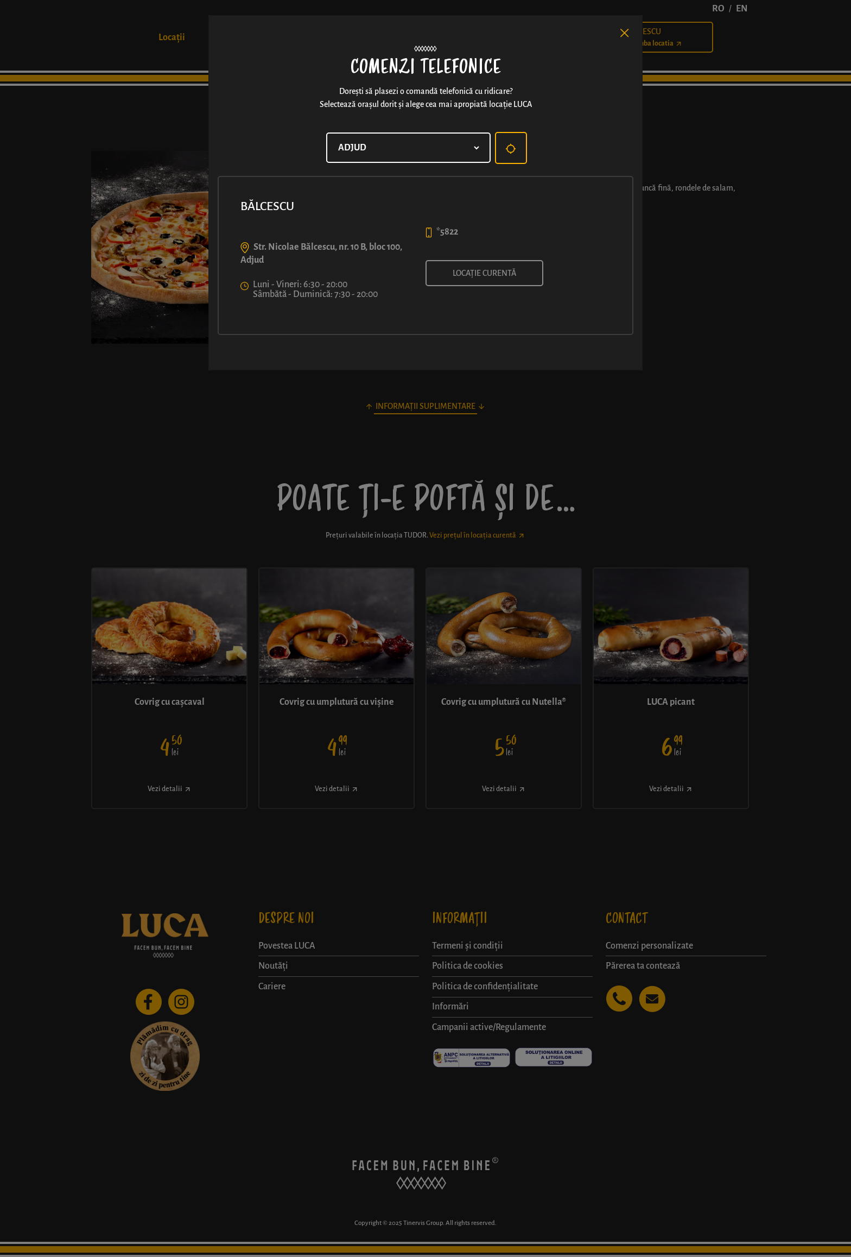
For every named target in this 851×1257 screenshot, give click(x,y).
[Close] (624, 33)
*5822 (447, 232)
